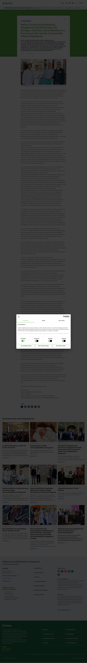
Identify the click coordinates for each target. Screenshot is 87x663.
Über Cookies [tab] (62, 320)
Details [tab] (43, 320)
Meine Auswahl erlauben (43, 345)
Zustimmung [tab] (25, 320)
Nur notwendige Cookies (26, 345)
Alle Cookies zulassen (61, 345)
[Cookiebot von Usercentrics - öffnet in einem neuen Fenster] (64, 317)
